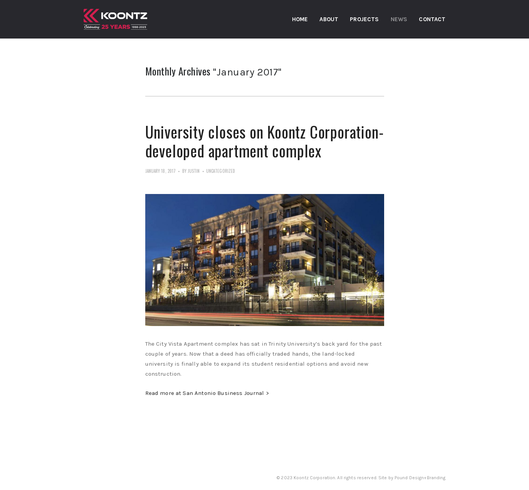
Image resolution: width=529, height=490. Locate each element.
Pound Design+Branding (420, 477)
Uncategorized (220, 171)
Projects (364, 19)
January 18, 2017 (160, 171)
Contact (432, 19)
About (328, 19)
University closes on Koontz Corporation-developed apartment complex (264, 141)
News (399, 19)
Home (300, 19)
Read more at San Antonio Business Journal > (207, 393)
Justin (194, 171)
